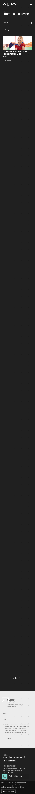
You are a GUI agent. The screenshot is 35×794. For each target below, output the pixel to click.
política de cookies (10, 726)
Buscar (5, 23)
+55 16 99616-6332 (9, 761)
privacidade (20, 726)
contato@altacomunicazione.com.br (14, 757)
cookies (11, 787)
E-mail (5, 719)
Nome (5, 713)
